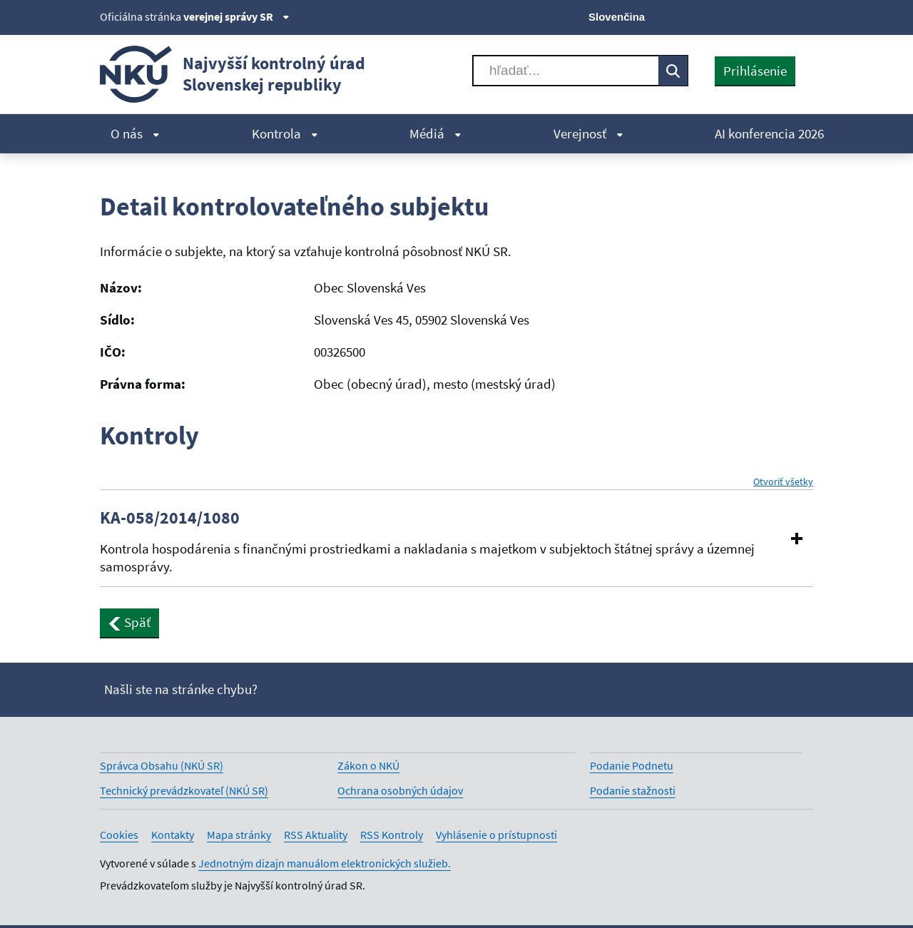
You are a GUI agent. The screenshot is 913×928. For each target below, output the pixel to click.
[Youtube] (756, 15)
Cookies (119, 834)
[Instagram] (804, 15)
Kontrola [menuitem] (285, 133)
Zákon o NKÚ (368, 765)
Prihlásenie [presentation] (755, 70)
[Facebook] (732, 15)
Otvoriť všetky (783, 482)
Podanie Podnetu (631, 765)
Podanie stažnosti (632, 790)
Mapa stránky (239, 834)
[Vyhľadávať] (565, 71)
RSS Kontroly (391, 834)
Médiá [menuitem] (435, 133)
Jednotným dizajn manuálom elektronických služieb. (324, 863)
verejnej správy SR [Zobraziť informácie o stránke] (236, 16)
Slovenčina (616, 17)
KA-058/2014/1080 (170, 518)
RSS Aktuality (315, 834)
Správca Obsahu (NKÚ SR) (161, 765)
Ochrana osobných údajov (400, 790)
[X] (708, 15)
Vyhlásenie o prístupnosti (496, 834)
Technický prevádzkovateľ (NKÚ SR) (184, 790)
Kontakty (172, 834)
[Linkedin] (780, 15)
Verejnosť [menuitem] (588, 133)
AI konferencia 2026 (769, 133)
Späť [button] (129, 622)
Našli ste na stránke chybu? (180, 689)
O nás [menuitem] (135, 133)
